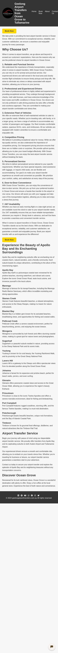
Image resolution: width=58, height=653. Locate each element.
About (47, 11)
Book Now (41, 12)
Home (34, 11)
